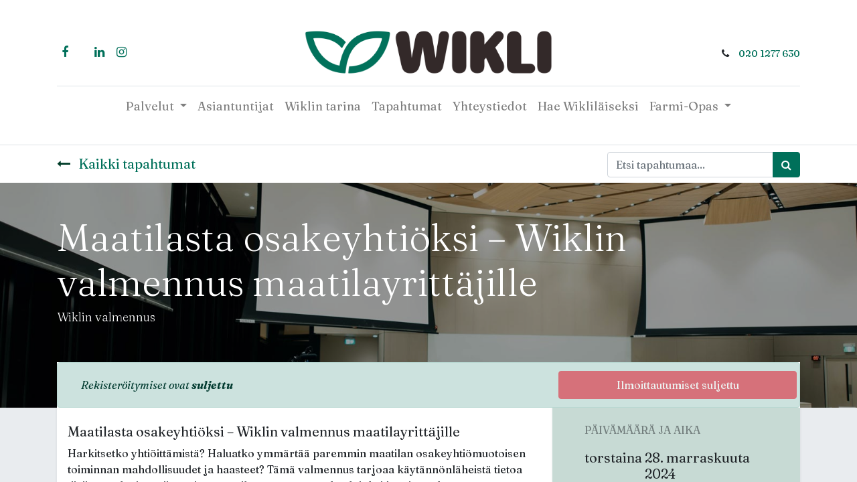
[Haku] (786, 164)
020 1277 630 (769, 54)
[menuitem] (235, 106)
